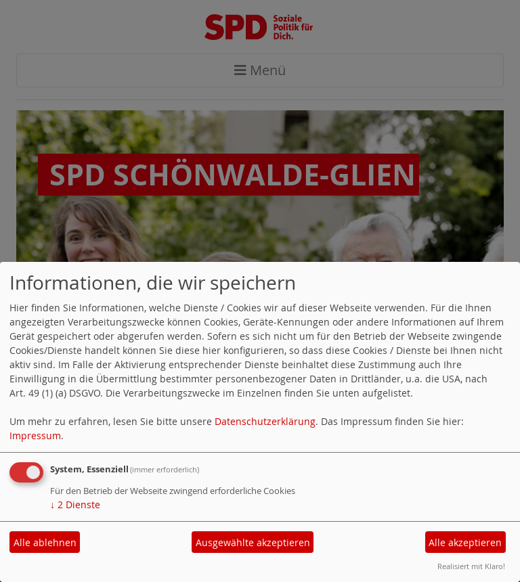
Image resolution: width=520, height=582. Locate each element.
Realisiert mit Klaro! (471, 566)
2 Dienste (75, 504)
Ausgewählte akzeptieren (253, 542)
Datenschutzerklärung (265, 421)
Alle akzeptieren (465, 542)
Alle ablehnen (45, 542)
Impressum (35, 435)
